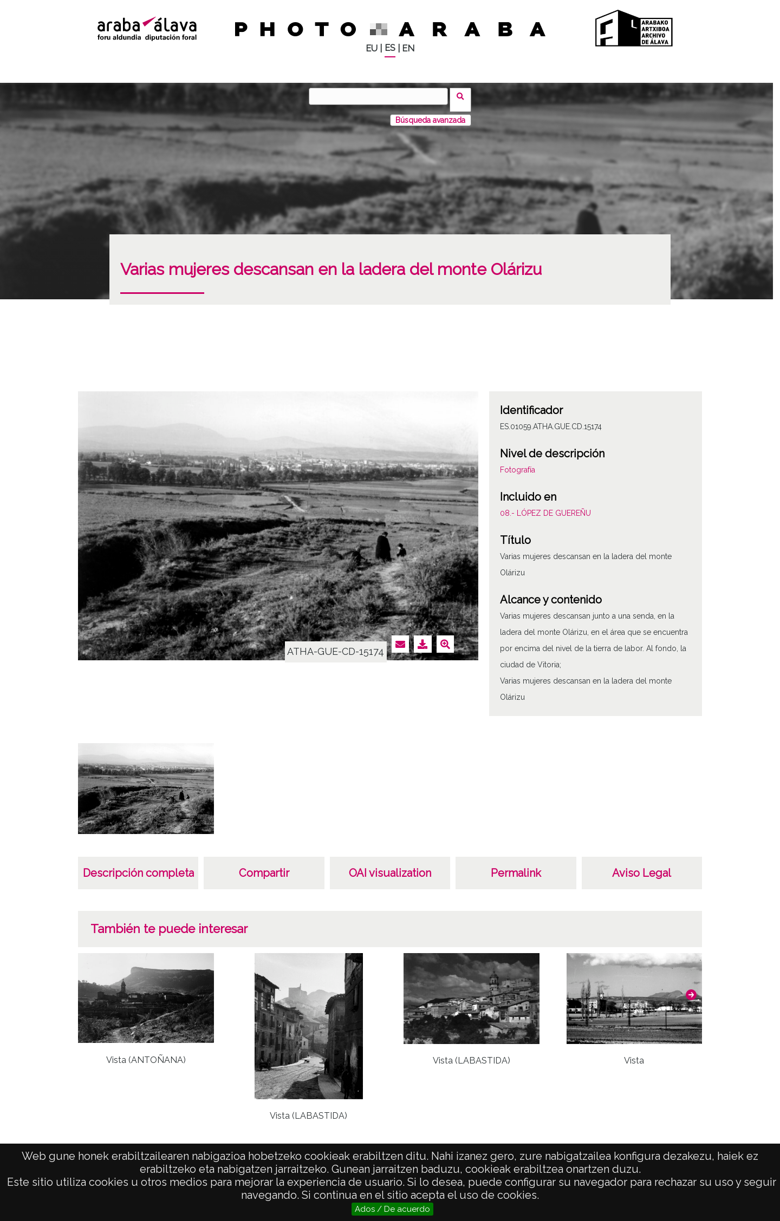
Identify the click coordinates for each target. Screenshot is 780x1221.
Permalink (516, 865)
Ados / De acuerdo (392, 1209)
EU (372, 48)
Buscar (464, 96)
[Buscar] (382, 96)
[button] (691, 987)
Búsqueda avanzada (430, 113)
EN (408, 48)
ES (390, 48)
